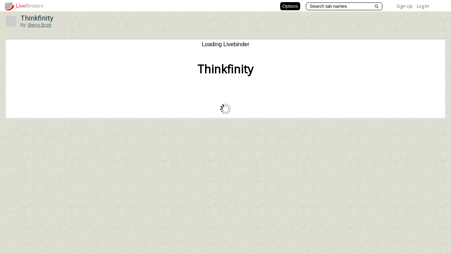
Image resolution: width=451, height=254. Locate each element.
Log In (423, 6)
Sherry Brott (39, 25)
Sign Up (404, 6)
